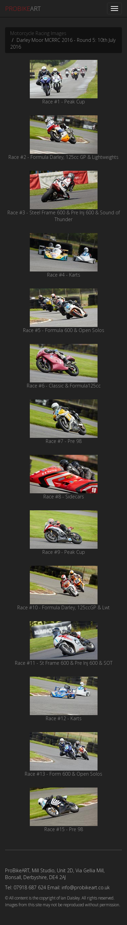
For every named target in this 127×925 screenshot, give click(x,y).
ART (23, 8)
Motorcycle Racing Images (38, 33)
